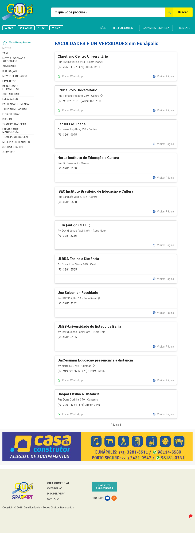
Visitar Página (163, 76)
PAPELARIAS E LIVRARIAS (16, 104)
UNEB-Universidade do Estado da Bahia (89, 326)
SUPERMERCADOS (12, 147)
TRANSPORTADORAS (14, 124)
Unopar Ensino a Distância (79, 394)
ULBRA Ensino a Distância (78, 259)
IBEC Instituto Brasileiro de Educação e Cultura (95, 191)
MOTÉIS (6, 48)
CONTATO (184, 27)
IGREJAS (7, 119)
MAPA (56, 28)
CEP (41, 28)
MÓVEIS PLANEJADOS (14, 76)
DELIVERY (26, 28)
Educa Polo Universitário (77, 90)
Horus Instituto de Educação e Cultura (88, 158)
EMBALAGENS (10, 99)
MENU (9, 28)
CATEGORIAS (55, 488)
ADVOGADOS (9, 66)
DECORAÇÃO (9, 71)
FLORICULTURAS (11, 114)
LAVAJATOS (9, 81)
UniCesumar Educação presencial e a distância (95, 360)
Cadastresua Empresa (104, 486)
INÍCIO (103, 27)
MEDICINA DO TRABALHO (16, 142)
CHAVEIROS (8, 152)
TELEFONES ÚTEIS (123, 27)
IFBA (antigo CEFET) (74, 225)
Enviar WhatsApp (70, 76)
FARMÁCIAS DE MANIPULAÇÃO (11, 130)
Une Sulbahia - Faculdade (78, 293)
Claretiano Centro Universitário (83, 56)
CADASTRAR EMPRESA (156, 27)
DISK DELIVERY (56, 493)
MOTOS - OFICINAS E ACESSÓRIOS (13, 60)
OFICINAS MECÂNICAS (14, 109)
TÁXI (5, 53)
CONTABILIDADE (11, 94)
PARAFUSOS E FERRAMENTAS (10, 87)
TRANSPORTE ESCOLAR (15, 137)
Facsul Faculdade (71, 124)
